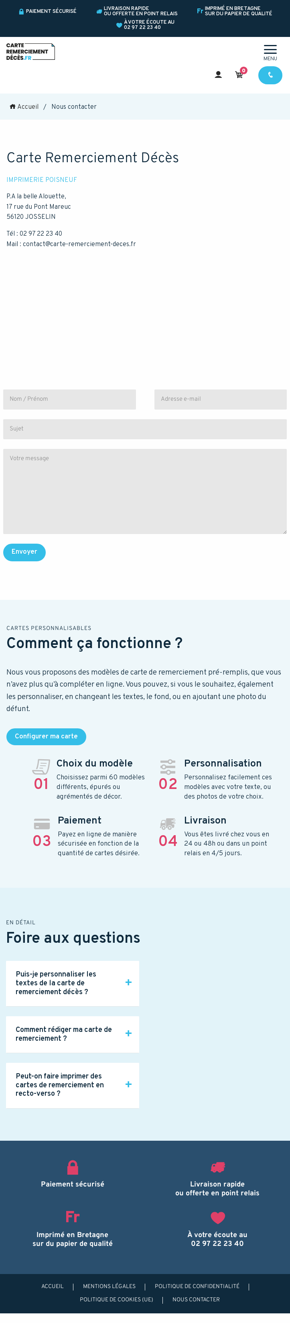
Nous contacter (196, 1299)
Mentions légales (109, 1286)
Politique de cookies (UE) (116, 1299)
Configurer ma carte (46, 736)
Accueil (24, 107)
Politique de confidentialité (197, 1286)
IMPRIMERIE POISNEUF (41, 180)
